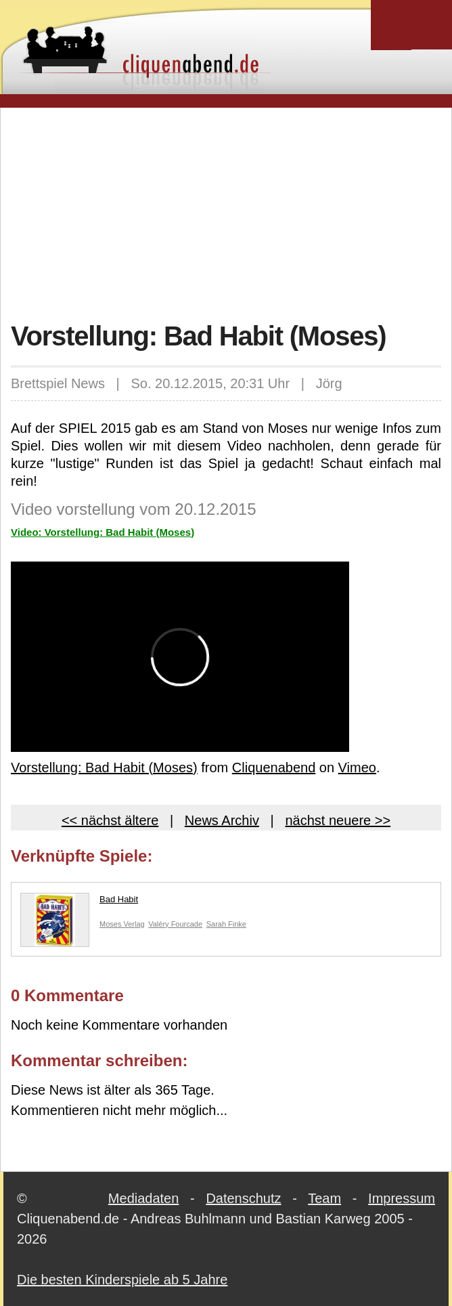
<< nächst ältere (110, 820)
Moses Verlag (122, 924)
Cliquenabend (273, 767)
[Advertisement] (231, 213)
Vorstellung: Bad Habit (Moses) (104, 767)
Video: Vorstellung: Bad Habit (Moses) (102, 532)
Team (324, 1198)
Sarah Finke (226, 924)
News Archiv (222, 820)
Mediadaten (143, 1198)
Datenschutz (243, 1198)
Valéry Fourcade (175, 924)
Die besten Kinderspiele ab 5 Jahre (122, 1279)
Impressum (401, 1198)
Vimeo (357, 767)
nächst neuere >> (337, 820)
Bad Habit (79, 902)
